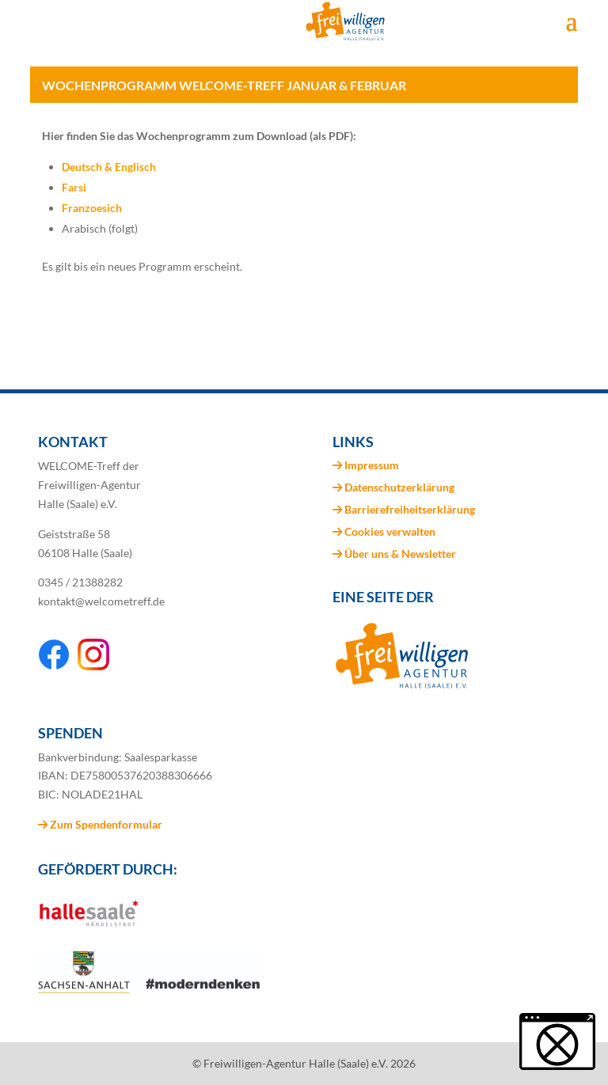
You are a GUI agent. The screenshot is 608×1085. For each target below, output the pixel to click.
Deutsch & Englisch (109, 166)
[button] (557, 1041)
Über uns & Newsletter (400, 553)
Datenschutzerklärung (399, 487)
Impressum (371, 465)
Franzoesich (92, 207)
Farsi (74, 187)
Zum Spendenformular (100, 824)
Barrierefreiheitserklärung (409, 509)
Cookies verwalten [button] (389, 531)
